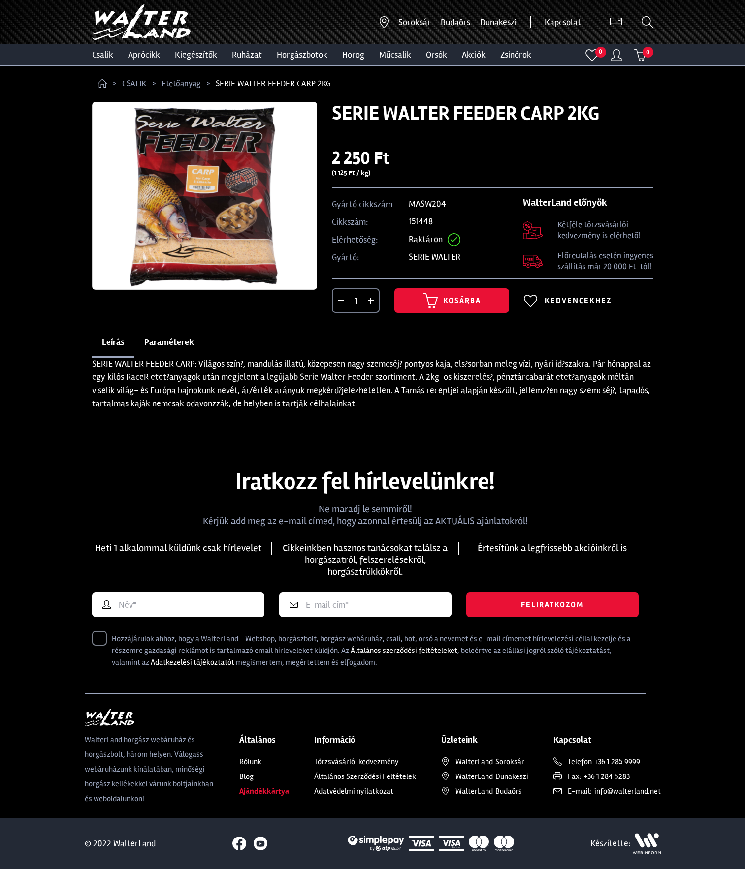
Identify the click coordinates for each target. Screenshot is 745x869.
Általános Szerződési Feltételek (365, 776)
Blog (246, 776)
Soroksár (414, 22)
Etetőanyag (181, 83)
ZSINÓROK (515, 54)
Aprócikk (144, 54)
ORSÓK (436, 54)
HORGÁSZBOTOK (302, 54)
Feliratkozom (552, 605)
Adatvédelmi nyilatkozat (353, 791)
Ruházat (247, 54)
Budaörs (455, 22)
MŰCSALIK (395, 54)
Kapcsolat (563, 22)
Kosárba (452, 300)
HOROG (353, 54)
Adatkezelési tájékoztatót (192, 662)
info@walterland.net (627, 791)
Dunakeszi (498, 22)
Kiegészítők (196, 54)
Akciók (474, 54)
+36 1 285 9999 (617, 762)
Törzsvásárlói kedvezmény (356, 762)
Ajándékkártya (264, 791)
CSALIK (102, 54)
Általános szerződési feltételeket (404, 650)
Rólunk (250, 762)
